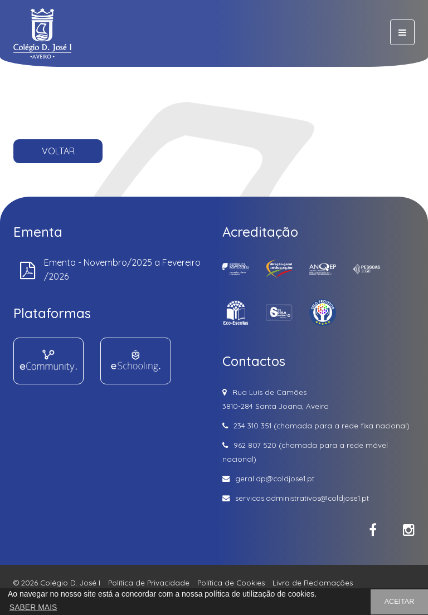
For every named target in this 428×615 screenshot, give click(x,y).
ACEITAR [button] (400, 602)
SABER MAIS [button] (33, 607)
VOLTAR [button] (58, 151)
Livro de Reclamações (313, 582)
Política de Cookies (231, 582)
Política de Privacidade (148, 582)
